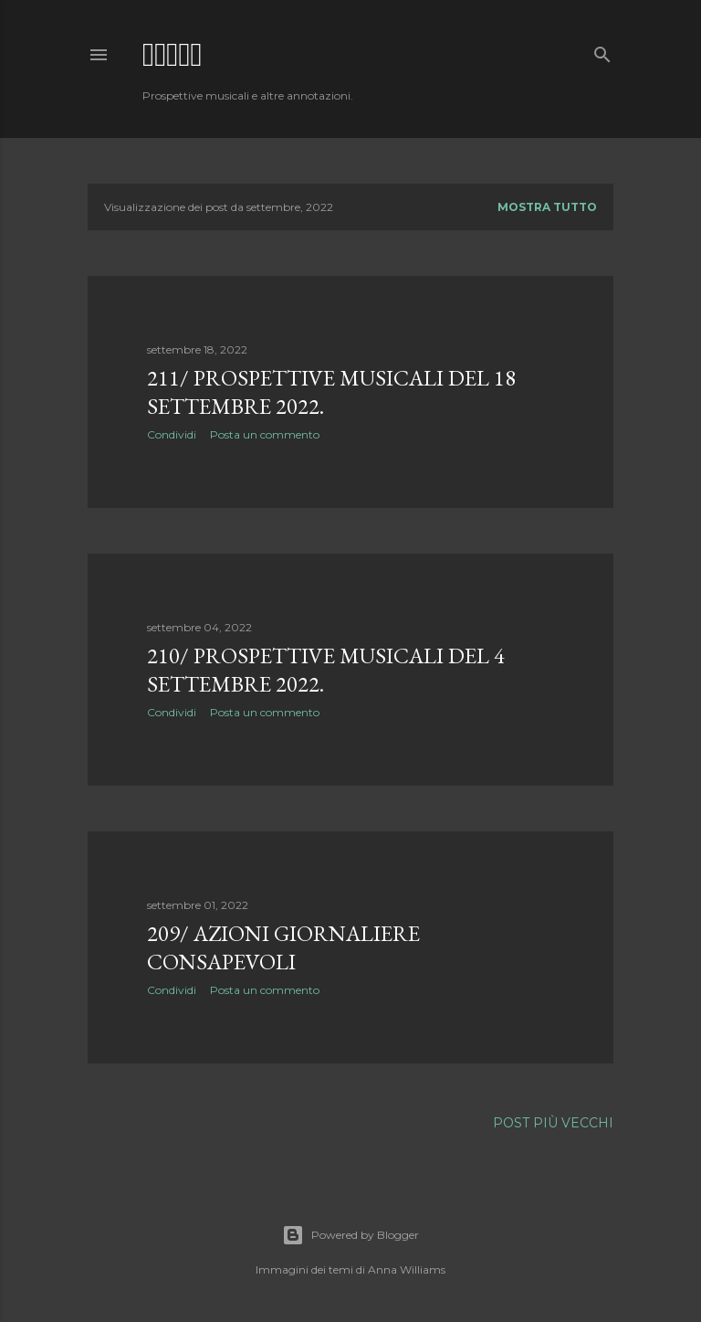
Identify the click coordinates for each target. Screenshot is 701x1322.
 (172, 54)
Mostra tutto (547, 207)
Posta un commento (264, 434)
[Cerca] (602, 51)
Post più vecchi (553, 1123)
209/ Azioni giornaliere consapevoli (283, 947)
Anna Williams (406, 1269)
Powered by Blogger (350, 1235)
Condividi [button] (171, 434)
